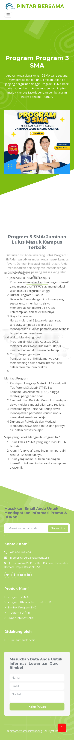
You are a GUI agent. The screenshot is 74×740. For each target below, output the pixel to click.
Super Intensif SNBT (21, 618)
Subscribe (58, 528)
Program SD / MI (19, 612)
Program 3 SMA (18, 597)
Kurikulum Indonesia (21, 640)
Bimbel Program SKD (22, 607)
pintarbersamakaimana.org (26, 731)
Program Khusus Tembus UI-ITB (29, 602)
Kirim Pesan (37, 706)
